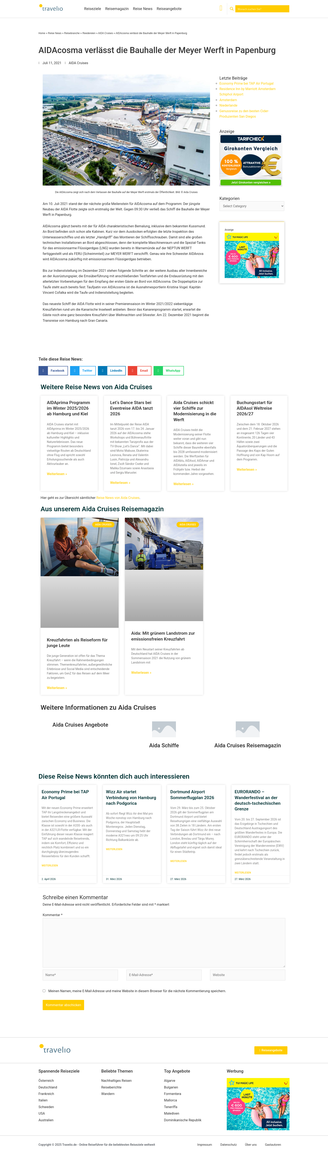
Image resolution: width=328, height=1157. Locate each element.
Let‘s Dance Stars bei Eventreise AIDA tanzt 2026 (131, 408)
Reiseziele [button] (92, 8)
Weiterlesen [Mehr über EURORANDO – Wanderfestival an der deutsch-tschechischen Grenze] (243, 872)
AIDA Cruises (105, 33)
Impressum (204, 1145)
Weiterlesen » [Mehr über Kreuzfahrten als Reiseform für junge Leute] (57, 688)
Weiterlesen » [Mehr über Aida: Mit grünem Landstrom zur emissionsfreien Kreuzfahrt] (141, 673)
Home (41, 33)
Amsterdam (228, 100)
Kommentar (53, 915)
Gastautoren (273, 1145)
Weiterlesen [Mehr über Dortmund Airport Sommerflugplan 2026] (178, 861)
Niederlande (228, 105)
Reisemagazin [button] (117, 8)
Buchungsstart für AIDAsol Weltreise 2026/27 (254, 408)
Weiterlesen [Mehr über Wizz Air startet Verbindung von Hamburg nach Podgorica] (114, 849)
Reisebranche (72, 33)
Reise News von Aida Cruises (117, 498)
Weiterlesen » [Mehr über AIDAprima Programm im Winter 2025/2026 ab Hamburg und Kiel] (57, 474)
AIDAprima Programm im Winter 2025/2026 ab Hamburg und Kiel (68, 408)
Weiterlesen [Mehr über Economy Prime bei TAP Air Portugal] (50, 865)
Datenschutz (228, 1145)
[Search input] (262, 9)
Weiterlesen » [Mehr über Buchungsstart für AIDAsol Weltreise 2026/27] (247, 470)
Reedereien (88, 33)
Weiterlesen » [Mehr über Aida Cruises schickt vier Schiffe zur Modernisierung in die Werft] (183, 484)
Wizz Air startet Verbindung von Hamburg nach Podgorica (131, 798)
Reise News (143, 8)
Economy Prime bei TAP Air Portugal (246, 83)
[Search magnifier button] (231, 8)
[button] (53, 370)
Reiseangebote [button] (169, 8)
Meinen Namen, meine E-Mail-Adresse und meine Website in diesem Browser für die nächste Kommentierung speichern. (137, 991)
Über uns (251, 1145)
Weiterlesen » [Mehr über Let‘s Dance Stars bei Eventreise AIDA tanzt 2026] (120, 483)
